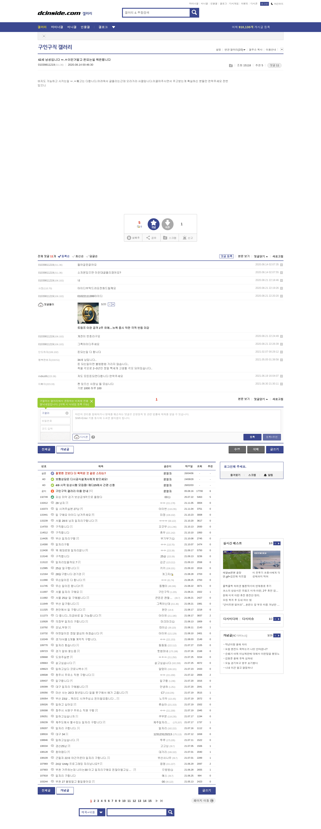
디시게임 (234, 3)
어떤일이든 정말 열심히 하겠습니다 (75, 633)
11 (129, 801)
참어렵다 (59, 752)
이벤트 (244, 3)
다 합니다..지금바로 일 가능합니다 (74, 615)
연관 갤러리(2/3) (234, 49)
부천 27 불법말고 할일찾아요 (71, 781)
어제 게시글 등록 (251, 27)
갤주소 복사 (255, 49)
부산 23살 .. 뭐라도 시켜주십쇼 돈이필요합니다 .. (83, 698)
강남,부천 (59, 627)
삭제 (281, 264)
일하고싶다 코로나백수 (67, 669)
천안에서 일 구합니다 (66, 609)
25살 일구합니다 (63, 568)
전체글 (46, 449)
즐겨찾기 (235, 475)
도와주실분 (60, 657)
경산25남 (59, 746)
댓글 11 (274, 65)
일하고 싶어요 (62, 704)
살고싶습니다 (61, 663)
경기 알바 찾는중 (63, 651)
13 (139, 801)
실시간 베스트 (232, 543)
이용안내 (271, 49)
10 (124, 801)
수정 (237, 449)
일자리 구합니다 (63, 775)
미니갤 (204, 3)
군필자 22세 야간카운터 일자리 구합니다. (79, 758)
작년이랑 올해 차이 (236, 644)
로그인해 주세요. (235, 466)
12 (134, 801)
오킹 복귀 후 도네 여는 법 (237, 600)
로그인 (264, 4)
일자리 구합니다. (63, 728)
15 (150, 801)
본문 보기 (244, 256)
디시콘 (254, 3)
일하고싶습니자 (63, 716)
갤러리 (42, 27)
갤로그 (223, 3)
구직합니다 (60, 526)
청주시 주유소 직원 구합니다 (71, 675)
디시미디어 (230, 619)
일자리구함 (60, 544)
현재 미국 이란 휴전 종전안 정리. (241, 595)
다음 (157, 800)
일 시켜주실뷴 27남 (65, 509)
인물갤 (213, 3)
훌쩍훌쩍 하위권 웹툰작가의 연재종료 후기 (247, 586)
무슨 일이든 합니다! (65, 586)
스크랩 (231, 65)
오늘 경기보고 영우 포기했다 (241, 663)
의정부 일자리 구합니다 (68, 621)
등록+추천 (272, 437)
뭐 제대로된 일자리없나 (68, 550)
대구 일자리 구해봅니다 (68, 686)
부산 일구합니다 (63, 603)
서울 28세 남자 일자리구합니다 (72, 520)
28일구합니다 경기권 (66, 574)
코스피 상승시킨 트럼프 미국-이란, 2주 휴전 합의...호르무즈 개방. (252, 590)
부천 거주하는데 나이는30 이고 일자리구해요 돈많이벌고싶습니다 (92, 769)
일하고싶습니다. (63, 740)
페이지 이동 (204, 800)
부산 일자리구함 (63, 538)
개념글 (64, 449)
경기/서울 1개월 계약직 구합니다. (74, 639)
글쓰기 (274, 449)
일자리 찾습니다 (63, 645)
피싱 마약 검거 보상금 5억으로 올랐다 (76, 497)
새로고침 (277, 256)
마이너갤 (194, 3)
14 (144, 801)
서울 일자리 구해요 (65, 592)
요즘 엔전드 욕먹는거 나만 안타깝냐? (246, 649)
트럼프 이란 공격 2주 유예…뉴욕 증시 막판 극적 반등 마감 (113, 327)
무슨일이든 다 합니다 (66, 580)
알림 (268, 475)
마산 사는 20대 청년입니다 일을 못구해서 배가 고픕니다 (88, 692)
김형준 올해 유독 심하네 (239, 658)
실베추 (133, 237)
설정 (218, 49)
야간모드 (277, 4)
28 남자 (58, 503)
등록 (252, 437)
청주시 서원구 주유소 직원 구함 (72, 710)
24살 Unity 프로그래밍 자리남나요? (75, 763)
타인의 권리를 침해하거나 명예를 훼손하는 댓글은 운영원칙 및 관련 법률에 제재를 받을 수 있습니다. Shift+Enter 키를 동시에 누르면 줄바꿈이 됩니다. (132, 416)
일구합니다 (60, 680)
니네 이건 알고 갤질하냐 (239, 667)
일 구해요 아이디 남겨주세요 (71, 514)
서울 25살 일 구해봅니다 (68, 597)
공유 (151, 237)
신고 (188, 237)
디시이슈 (248, 619)
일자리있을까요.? (64, 562)
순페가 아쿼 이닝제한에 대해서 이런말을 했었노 (252, 653)
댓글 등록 (226, 256)
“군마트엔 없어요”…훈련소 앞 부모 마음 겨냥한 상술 (252, 604)
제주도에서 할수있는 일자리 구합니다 (76, 722)
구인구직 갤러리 (55, 47)
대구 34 (58, 734)
